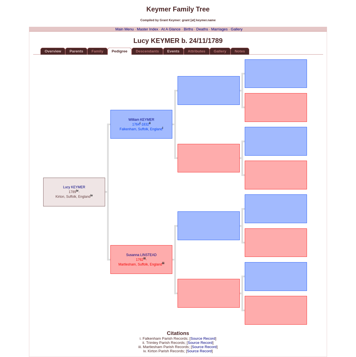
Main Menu (124, 29)
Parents (76, 51)
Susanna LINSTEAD (141, 255)
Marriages (219, 29)
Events (173, 51)
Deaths (202, 29)
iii (144, 258)
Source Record (202, 338)
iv (77, 190)
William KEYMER (141, 120)
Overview (53, 51)
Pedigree (119, 51)
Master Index (147, 29)
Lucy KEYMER (74, 187)
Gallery (237, 29)
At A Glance (171, 29)
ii (150, 123)
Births (188, 29)
